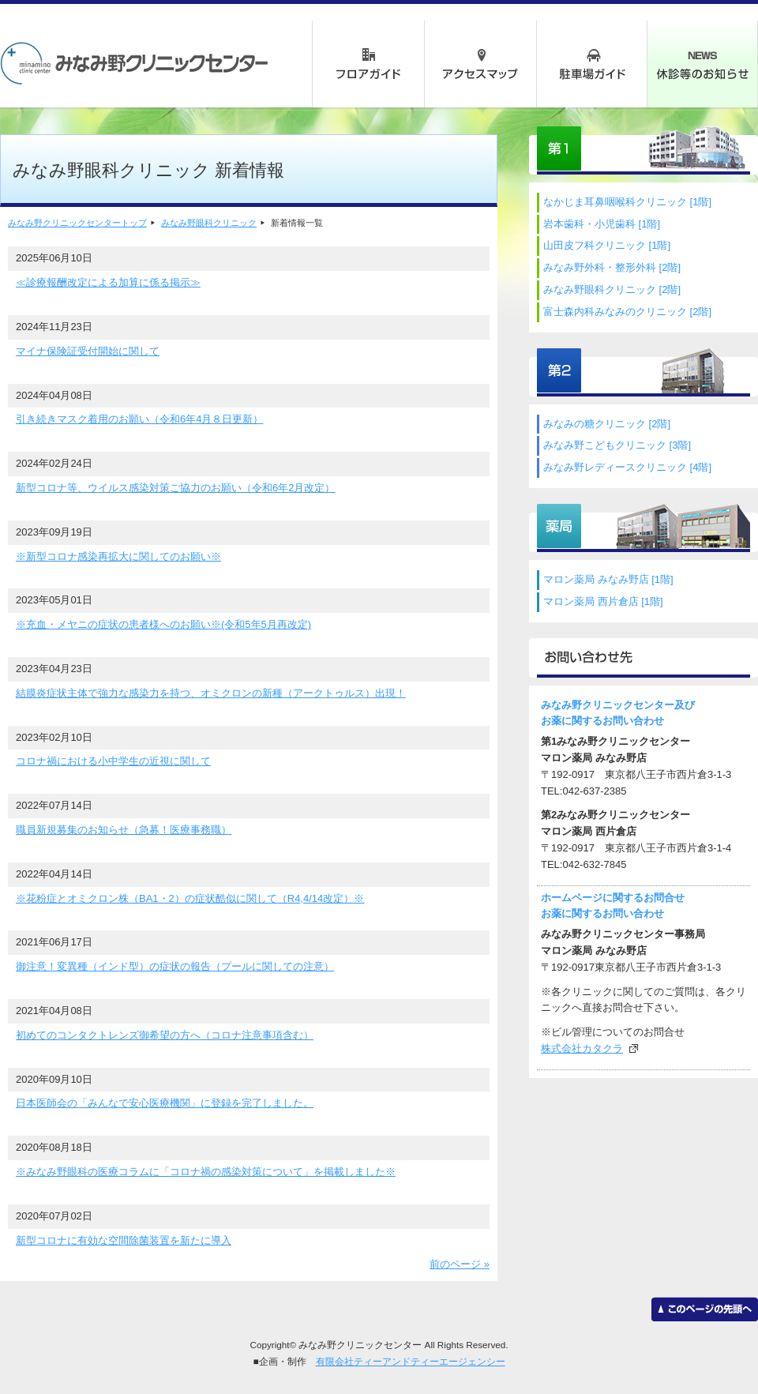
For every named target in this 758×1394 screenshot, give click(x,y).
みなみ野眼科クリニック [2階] (612, 289)
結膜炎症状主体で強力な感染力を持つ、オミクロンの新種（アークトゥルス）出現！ (211, 693)
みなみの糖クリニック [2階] (606, 424)
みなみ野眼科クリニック (209, 222)
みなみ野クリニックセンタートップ (77, 222)
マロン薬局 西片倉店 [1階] (603, 601)
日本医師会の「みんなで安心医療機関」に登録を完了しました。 (164, 1103)
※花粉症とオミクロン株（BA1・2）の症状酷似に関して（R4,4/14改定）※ (190, 898)
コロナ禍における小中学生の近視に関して (113, 761)
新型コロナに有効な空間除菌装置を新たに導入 (123, 1240)
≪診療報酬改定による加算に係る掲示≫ (108, 282)
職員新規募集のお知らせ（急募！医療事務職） (123, 830)
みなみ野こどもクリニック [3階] (617, 445)
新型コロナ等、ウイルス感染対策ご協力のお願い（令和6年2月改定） (175, 488)
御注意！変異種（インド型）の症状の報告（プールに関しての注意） (175, 966)
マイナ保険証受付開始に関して (87, 351)
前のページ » (460, 1264)
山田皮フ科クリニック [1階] (606, 245)
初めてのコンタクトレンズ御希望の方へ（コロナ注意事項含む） (164, 1035)
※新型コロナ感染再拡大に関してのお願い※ (118, 556)
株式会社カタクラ (582, 1048)
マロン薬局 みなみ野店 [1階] (608, 579)
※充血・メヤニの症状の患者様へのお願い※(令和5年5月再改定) (163, 624)
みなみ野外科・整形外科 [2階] (612, 267)
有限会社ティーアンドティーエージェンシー (410, 1361)
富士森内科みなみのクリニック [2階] (627, 312)
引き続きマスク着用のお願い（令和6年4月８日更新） (139, 419)
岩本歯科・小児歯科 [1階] (601, 224)
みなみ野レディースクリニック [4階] (627, 467)
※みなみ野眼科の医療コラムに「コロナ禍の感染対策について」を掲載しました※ (206, 1172)
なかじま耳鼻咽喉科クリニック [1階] (627, 202)
